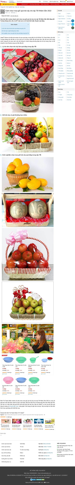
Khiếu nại (22, 455)
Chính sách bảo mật (6, 449)
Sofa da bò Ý (25, 4)
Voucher (22, 458)
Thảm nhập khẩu (65, 4)
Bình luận (13, 12)
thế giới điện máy (13, 406)
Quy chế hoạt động (5, 452)
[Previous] (1, 424)
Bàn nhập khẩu (45, 4)
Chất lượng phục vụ (6, 461)
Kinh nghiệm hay (54, 1)
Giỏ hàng (63, 1)
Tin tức (45, 1)
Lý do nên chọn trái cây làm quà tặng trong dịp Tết (13, 28)
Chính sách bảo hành (6, 443)
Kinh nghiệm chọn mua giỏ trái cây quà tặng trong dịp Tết (15, 33)
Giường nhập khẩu (34, 4)
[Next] (54, 424)
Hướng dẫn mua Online (7, 458)
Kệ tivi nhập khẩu (55, 4)
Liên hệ (22, 461)
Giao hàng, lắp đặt (5, 455)
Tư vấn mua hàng (24, 449)
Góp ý (21, 452)
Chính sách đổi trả (5, 446)
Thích (6, 12)
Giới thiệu (22, 443)
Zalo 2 (73, 24)
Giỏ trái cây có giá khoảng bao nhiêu (10, 30)
